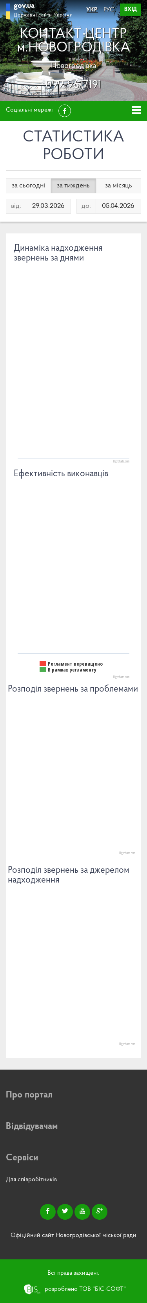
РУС (108, 10)
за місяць (118, 185)
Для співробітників (31, 1179)
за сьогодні (28, 185)
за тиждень (73, 185)
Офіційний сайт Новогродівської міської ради (73, 1235)
